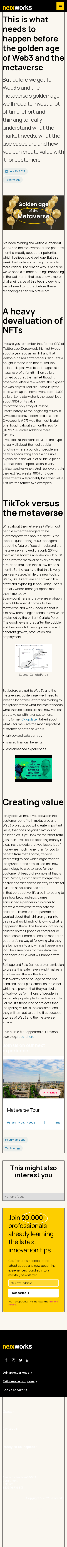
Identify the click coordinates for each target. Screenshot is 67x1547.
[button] (60, 6)
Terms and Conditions (50, 1538)
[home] (17, 7)
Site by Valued (45, 1508)
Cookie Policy (44, 1528)
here (42, 888)
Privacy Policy (44, 1518)
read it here (26, 1036)
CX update (29, 719)
